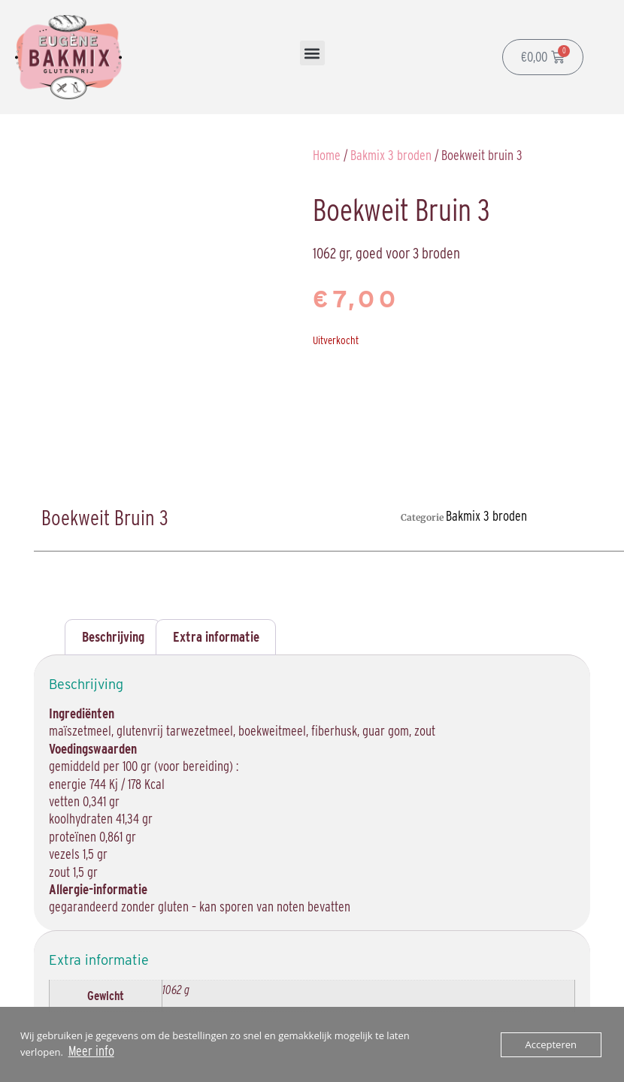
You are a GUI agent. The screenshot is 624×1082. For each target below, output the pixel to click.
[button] (312, 53)
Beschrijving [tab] (113, 637)
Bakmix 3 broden (391, 155)
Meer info (91, 1051)
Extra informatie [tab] (216, 637)
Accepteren (551, 1044)
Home (327, 155)
